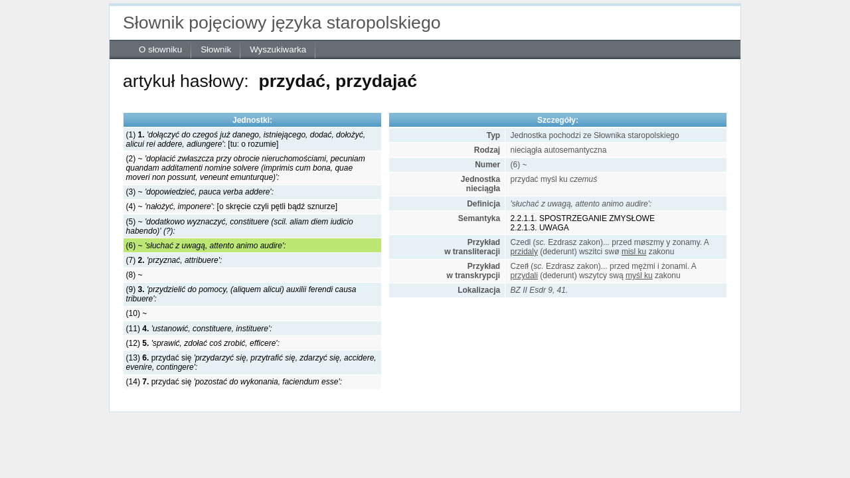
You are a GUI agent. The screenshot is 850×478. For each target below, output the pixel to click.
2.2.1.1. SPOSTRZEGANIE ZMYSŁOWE (583, 218)
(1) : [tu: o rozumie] (246, 139)
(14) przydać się (234, 381)
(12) (203, 343)
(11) (199, 328)
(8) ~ (134, 274)
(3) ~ (200, 192)
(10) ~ (136, 313)
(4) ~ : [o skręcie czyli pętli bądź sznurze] (231, 206)
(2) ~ (245, 168)
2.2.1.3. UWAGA (540, 227)
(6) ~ (206, 245)
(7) (174, 260)
